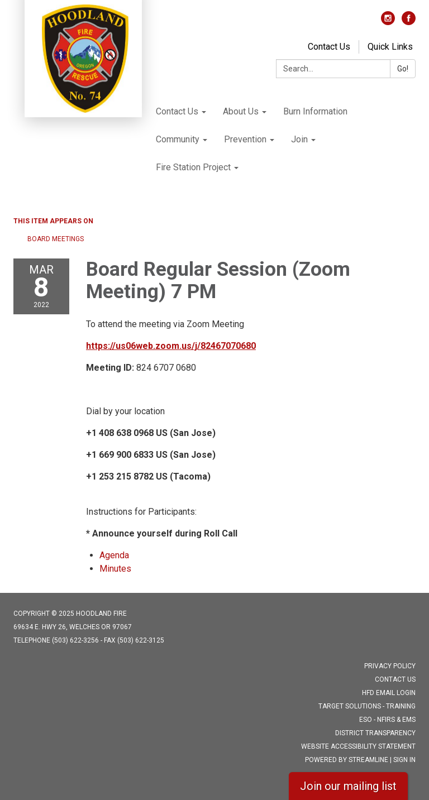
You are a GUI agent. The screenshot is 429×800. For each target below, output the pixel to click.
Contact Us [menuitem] (177, 111)
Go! (402, 68)
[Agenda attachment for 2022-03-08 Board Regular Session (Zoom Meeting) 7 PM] (114, 555)
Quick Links (390, 46)
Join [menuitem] (299, 139)
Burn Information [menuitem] (315, 111)
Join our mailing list (348, 786)
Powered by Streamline (346, 760)
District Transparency (375, 733)
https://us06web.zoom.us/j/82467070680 (171, 346)
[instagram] (388, 22)
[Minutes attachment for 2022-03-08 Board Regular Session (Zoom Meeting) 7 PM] (115, 568)
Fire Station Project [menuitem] (193, 167)
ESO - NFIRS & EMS (387, 720)
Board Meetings (55, 239)
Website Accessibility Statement (358, 746)
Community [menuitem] (177, 139)
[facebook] (409, 22)
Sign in (404, 760)
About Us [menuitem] (241, 111)
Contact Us (329, 46)
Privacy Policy (390, 666)
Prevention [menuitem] (245, 139)
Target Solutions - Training (367, 706)
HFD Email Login (389, 693)
